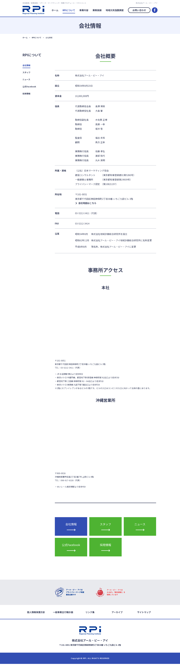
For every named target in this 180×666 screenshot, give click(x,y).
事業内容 (83, 10)
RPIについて (69, 10)
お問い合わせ (139, 10)
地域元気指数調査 (115, 10)
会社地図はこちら (87, 203)
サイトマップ (144, 614)
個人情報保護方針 (36, 614)
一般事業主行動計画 (63, 614)
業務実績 (97, 10)
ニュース (26, 79)
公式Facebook (29, 86)
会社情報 (26, 65)
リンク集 (90, 614)
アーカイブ (117, 614)
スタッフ (26, 72)
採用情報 (26, 93)
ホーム (55, 10)
